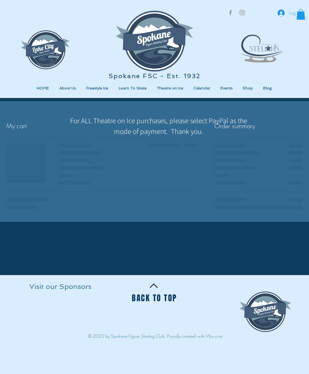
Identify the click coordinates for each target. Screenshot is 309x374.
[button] (57, 311)
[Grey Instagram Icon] (242, 12)
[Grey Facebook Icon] (230, 12)
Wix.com (214, 336)
